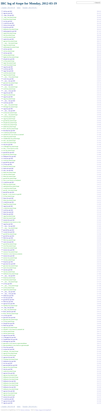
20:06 (98, 327)
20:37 (98, 337)
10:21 (98, 97)
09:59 (98, 69)
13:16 (98, 156)
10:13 (98, 83)
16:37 (98, 246)
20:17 (98, 331)
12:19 (98, 146)
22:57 (98, 381)
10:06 (98, 71)
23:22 (98, 393)
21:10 (98, 353)
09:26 (98, 53)
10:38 (98, 114)
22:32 (98, 371)
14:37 (98, 184)
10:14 (98, 85)
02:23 (98, 21)
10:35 (98, 106)
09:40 (98, 59)
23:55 (98, 403)
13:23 (98, 160)
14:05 (98, 178)
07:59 (98, 33)
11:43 (99, 136)
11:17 (99, 130)
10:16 (98, 95)
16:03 (98, 236)
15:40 (98, 220)
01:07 (98, 13)
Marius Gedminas (25, 410)
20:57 (98, 343)
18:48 (98, 305)
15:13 (98, 210)
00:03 (98, 11)
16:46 (98, 250)
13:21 (98, 158)
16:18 (98, 244)
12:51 (98, 148)
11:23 (99, 132)
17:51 (98, 295)
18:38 (98, 303)
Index (19, 8)
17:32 (98, 291)
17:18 (98, 277)
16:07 (98, 242)
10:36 (98, 110)
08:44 (98, 39)
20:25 (98, 335)
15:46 (98, 226)
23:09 (98, 391)
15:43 (98, 222)
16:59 (98, 270)
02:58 (98, 23)
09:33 (98, 57)
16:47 (98, 256)
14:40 (98, 188)
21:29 (98, 359)
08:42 (98, 37)
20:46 (98, 341)
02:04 (98, 19)
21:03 (98, 349)
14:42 (98, 192)
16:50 (98, 260)
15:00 (98, 204)
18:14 (98, 299)
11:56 (99, 142)
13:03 (98, 150)
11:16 (99, 128)
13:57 (98, 172)
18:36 (98, 301)
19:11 (99, 307)
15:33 (98, 214)
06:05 (98, 29)
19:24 (98, 317)
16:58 (98, 268)
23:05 (98, 389)
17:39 (98, 293)
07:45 (98, 31)
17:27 (98, 279)
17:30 (98, 287)
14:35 (98, 182)
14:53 (98, 202)
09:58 (98, 63)
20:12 (98, 329)
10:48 (98, 124)
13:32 (98, 164)
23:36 (98, 399)
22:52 (98, 377)
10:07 (98, 73)
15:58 (98, 234)
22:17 (98, 365)
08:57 (98, 41)
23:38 (98, 401)
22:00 (98, 363)
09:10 (98, 45)
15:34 (98, 216)
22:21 (98, 369)
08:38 (98, 35)
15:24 (98, 212)
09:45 (98, 61)
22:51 (98, 375)
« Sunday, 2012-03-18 (8, 8)
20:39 (98, 339)
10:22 (98, 99)
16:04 (98, 238)
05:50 (98, 27)
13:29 (98, 162)
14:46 (98, 196)
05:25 (98, 25)
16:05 (98, 240)
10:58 (98, 126)
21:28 (98, 357)
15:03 (98, 206)
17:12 (98, 275)
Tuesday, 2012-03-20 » (30, 8)
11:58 (99, 144)
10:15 (98, 91)
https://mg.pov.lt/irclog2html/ (43, 410)
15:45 (98, 224)
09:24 (98, 51)
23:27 (98, 397)
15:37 (98, 218)
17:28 (98, 283)
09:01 (98, 43)
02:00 (98, 15)
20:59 (98, 347)
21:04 (98, 351)
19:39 (98, 323)
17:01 (98, 272)
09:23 (98, 49)
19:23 (98, 313)
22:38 (98, 373)
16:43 (98, 248)
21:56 (98, 361)
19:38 (98, 319)
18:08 (98, 297)
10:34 (98, 101)
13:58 (98, 174)
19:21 (98, 311)
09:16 (98, 47)
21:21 (98, 355)
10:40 (98, 116)
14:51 (98, 198)
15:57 (98, 232)
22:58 (98, 387)
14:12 (98, 180)
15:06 (98, 208)
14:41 (98, 190)
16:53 (98, 262)
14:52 (98, 200)
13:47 (98, 168)
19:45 (98, 325)
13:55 (98, 170)
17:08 (98, 274)
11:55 (99, 140)
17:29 (98, 285)
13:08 (98, 152)
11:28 (99, 134)
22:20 (98, 367)
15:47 (98, 230)
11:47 (99, 138)
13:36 (98, 166)
